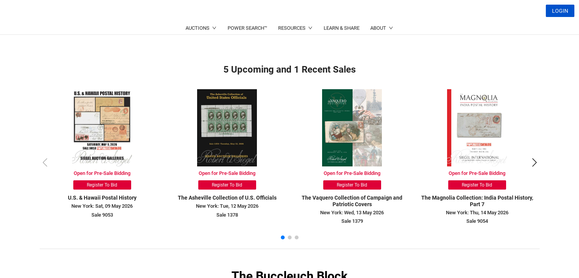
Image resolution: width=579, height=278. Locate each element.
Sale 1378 (227, 215)
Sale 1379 (352, 221)
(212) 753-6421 (185, 29)
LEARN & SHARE (342, 46)
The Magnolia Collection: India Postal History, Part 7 (477, 201)
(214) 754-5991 (260, 29)
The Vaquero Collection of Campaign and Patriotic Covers (352, 201)
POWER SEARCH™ (247, 46)
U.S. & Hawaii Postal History (102, 198)
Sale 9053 (102, 215)
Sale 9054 (477, 221)
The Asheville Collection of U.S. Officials (227, 198)
